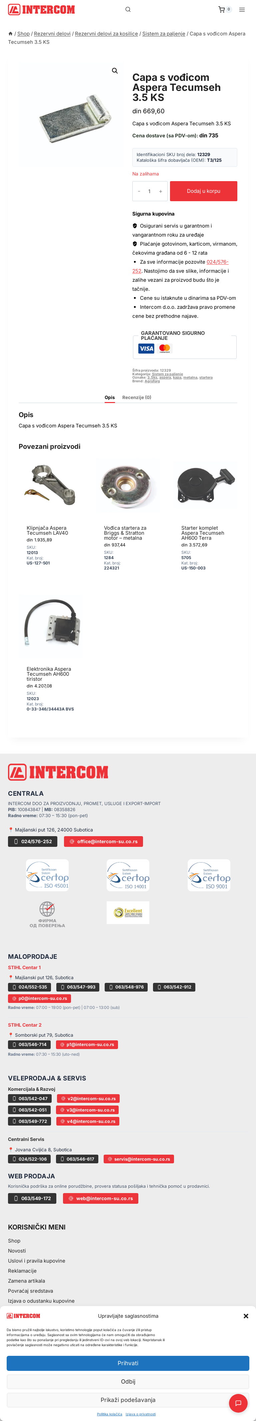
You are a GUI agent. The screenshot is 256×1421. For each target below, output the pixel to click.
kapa (177, 377)
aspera (165, 377)
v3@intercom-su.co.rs (87, 1110)
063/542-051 (29, 1110)
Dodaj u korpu (199, 191)
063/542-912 (174, 987)
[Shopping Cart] (225, 9)
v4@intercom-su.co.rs (87, 1121)
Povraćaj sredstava (30, 1291)
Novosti (17, 1251)
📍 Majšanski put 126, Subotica (41, 977)
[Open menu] (242, 9)
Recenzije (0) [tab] (136, 397)
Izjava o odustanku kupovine (41, 1301)
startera (206, 377)
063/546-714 (29, 1044)
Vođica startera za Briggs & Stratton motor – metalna (125, 533)
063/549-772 (29, 1121)
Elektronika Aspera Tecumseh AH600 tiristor (49, 674)
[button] (246, 1316)
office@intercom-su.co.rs (103, 841)
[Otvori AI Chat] (238, 1403)
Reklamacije (22, 1271)
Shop (14, 1241)
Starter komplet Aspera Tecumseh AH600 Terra (202, 533)
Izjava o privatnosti (141, 1414)
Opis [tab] (110, 397)
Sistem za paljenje (164, 70)
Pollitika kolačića (109, 1414)
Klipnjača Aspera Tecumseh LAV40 (47, 530)
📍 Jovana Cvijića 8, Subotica (40, 1149)
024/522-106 (29, 1159)
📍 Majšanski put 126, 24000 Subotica (50, 829)
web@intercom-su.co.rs (100, 1198)
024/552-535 (29, 987)
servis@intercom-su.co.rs (139, 1159)
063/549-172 (32, 1198)
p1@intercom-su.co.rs (87, 1044)
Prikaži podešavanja (128, 1400)
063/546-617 (77, 1159)
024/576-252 (32, 841)
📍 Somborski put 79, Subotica (40, 1035)
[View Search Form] (128, 10)
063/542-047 (30, 1098)
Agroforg (152, 381)
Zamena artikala (26, 1281)
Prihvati (128, 1363)
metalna (190, 377)
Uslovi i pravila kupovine (36, 1261)
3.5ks (152, 377)
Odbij (128, 1382)
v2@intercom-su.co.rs (88, 1098)
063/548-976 (126, 987)
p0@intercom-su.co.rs (39, 998)
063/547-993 (77, 987)
